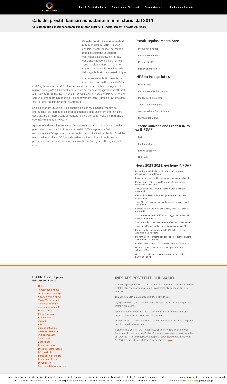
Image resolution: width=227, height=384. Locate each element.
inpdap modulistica (47, 359)
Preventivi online (154, 7)
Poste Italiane (45, 310)
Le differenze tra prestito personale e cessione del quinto (162, 178)
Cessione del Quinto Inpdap (153, 91)
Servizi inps (44, 338)
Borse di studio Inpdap (49, 355)
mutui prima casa (46, 335)
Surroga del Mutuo (148, 118)
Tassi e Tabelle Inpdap (150, 104)
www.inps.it (171, 340)
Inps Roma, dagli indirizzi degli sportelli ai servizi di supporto (163, 222)
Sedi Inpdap (44, 342)
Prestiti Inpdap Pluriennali (125, 7)
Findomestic (145, 144)
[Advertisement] (56, 60)
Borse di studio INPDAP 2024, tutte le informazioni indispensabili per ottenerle (159, 172)
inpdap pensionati (47, 345)
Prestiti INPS (45, 362)
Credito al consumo (48, 303)
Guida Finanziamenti (48, 331)
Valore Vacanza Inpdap (49, 300)
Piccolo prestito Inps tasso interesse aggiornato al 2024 (162, 243)
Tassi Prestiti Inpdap (48, 289)
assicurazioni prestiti (48, 307)
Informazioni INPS (149, 68)
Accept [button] (191, 380)
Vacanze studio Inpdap (49, 296)
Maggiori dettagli (204, 380)
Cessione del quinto (149, 55)
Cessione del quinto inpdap (52, 366)
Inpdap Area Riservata (181, 7)
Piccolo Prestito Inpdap (92, 7)
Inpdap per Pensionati (150, 98)
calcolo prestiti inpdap (49, 293)
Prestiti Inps (144, 84)
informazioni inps (47, 352)
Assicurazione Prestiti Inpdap (154, 111)
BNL (140, 137)
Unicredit (143, 157)
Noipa (41, 286)
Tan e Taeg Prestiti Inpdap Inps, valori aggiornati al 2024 (161, 226)
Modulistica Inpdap (148, 48)
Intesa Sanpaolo (147, 150)
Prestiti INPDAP (148, 62)
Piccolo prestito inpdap (50, 348)
